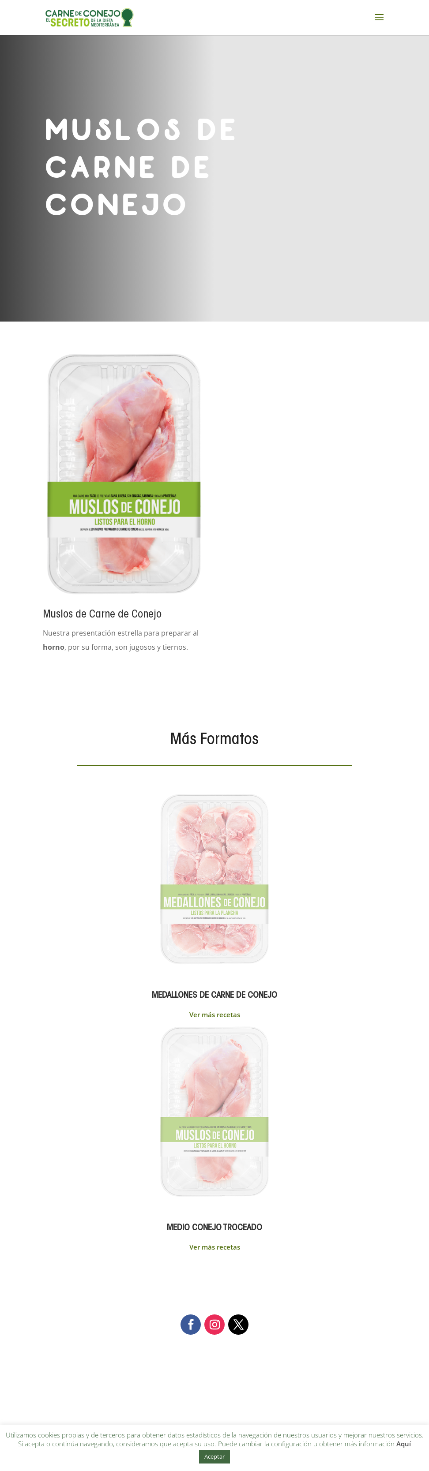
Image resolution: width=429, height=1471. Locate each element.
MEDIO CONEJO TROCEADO (214, 1228)
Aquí (403, 1443)
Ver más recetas (214, 1014)
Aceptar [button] (214, 1456)
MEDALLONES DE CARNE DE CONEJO (214, 995)
